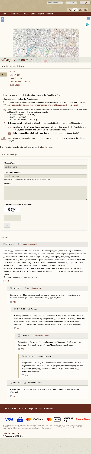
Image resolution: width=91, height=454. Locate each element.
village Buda (53, 40)
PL (70, 10)
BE (80, 10)
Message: (8, 184)
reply (7, 281)
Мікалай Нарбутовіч (34, 288)
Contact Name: (10, 163)
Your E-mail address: (13, 172)
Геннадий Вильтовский (28, 244)
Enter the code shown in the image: (18, 204)
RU (85, 10)
